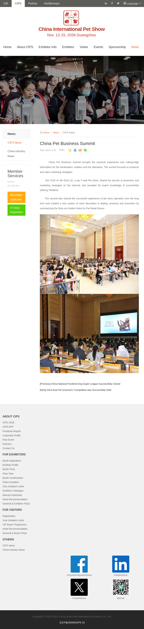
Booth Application (12, 460)
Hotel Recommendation (15, 499)
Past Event (8, 439)
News (135, 47)
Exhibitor (68, 47)
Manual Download (12, 495)
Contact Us (8, 448)
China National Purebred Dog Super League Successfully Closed (85, 383)
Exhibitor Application (16, 197)
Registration (9, 516)
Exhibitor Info (48, 47)
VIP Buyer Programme (15, 524)
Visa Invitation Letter (13, 486)
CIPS (18, 3)
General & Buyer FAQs (15, 533)
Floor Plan (8, 473)
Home (7, 47)
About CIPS (25, 47)
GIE (5, 3)
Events (98, 47)
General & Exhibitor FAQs (16, 503)
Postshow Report (12, 431)
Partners (7, 444)
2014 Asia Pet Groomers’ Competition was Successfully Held (79, 390)
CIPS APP (8, 426)
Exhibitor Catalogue (13, 490)
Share (61, 150)
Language (134, 3)
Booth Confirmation (13, 478)
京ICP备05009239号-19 (72, 622)
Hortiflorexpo (52, 3)
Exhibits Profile (10, 465)
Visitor (84, 47)
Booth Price (9, 469)
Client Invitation (11, 482)
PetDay (32, 3)
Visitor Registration (16, 209)
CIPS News (15, 142)
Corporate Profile (12, 435)
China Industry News (16, 154)
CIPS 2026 (8, 422)
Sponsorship (117, 47)
